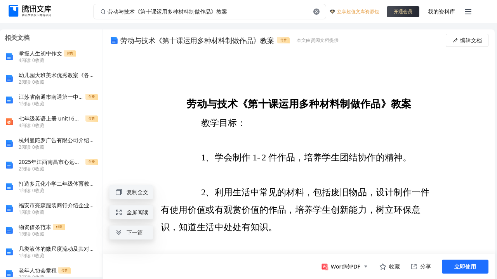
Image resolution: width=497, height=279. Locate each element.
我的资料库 (441, 11)
